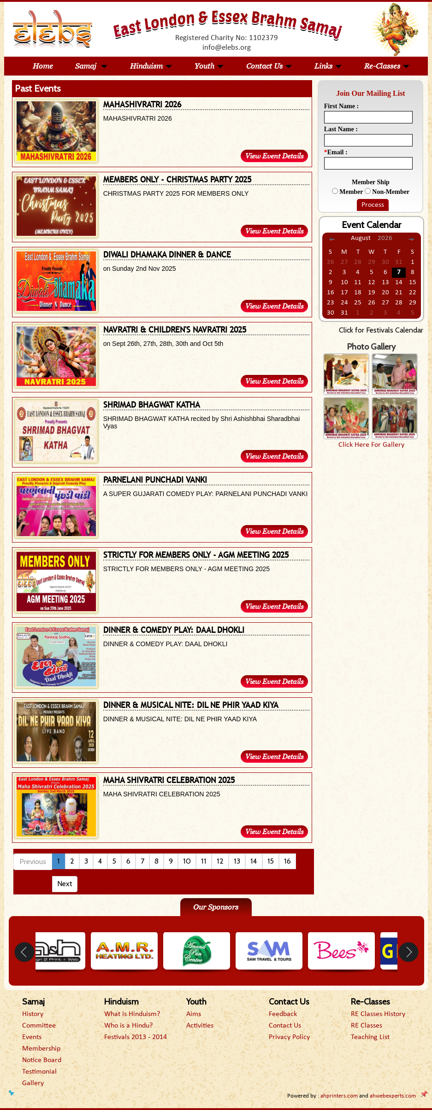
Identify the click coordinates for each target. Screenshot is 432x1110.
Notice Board (41, 1060)
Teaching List (370, 1037)
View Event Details (274, 156)
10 (187, 861)
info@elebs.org (226, 48)
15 (270, 861)
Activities (199, 1025)
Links (328, 66)
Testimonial (39, 1071)
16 (287, 861)
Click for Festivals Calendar (381, 330)
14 (253, 861)
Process (372, 205)
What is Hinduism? (132, 1014)
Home (43, 66)
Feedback (283, 1014)
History (32, 1014)
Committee (39, 1025)
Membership (41, 1048)
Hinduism (151, 66)
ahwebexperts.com (393, 1096)
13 (237, 861)
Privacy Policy (289, 1037)
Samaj (91, 66)
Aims (193, 1014)
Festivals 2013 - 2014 (135, 1037)
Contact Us (269, 66)
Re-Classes (387, 66)
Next (64, 883)
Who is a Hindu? (128, 1025)
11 (204, 861)
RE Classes (366, 1025)
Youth (209, 66)
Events (31, 1037)
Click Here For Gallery (371, 445)
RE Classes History (378, 1014)
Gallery (33, 1083)
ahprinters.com (339, 1096)
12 (220, 861)
